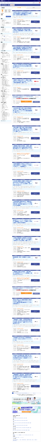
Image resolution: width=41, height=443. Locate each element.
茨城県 (14, 420)
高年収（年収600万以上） (6, 59)
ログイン (35, 0)
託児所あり (4, 92)
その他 (3, 25)
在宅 (3, 110)
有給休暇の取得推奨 (5, 84)
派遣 (18, 437)
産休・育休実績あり (5, 91)
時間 (9, 11)
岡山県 (18, 427)
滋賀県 (16, 425)
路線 (6, 11)
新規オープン (4, 88)
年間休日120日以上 (5, 80)
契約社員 (4, 29)
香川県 (26, 427)
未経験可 (4, 101)
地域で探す (8, 2)
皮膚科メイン (4, 106)
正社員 (4, 28)
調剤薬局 (4, 20)
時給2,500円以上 (5, 60)
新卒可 (4, 100)
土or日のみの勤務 (5, 73)
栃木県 (16, 420)
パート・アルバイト (21, 437)
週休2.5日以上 (4, 79)
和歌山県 (26, 425)
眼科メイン (4, 105)
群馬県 (18, 420)
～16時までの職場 (5, 65)
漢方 (3, 108)
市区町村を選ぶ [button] (8, 16)
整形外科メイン (5, 107)
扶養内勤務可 (4, 119)
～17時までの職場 (5, 66)
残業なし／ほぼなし (5, 64)
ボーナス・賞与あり (5, 62)
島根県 (16, 427)
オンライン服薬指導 (5, 109)
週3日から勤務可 (5, 83)
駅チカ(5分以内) (5, 75)
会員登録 (39, 0)
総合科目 (4, 104)
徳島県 (24, 427)
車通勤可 (4, 76)
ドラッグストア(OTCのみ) (6, 23)
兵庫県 (22, 425)
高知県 (30, 427)
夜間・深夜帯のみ (5, 72)
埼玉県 (20, 420)
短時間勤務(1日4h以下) (6, 113)
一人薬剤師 (4, 103)
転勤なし (4, 87)
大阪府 (20, 425)
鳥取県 (14, 427)
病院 (3, 21)
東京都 (24, 420)
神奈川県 (26, 420)
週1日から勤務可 (5, 81)
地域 (2, 11)
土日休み (4, 78)
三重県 (14, 425)
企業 (3, 24)
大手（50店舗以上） (5, 89)
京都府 (18, 425)
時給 (5, 38)
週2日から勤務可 (5, 82)
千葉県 (22, 420)
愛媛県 (28, 427)
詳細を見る (35, 21)
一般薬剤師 (4, 43)
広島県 (20, 427)
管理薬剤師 (4, 44)
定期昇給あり (5, 61)
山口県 (22, 427)
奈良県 (24, 425)
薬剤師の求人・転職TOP (3, 2)
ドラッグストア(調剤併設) (6, 22)
